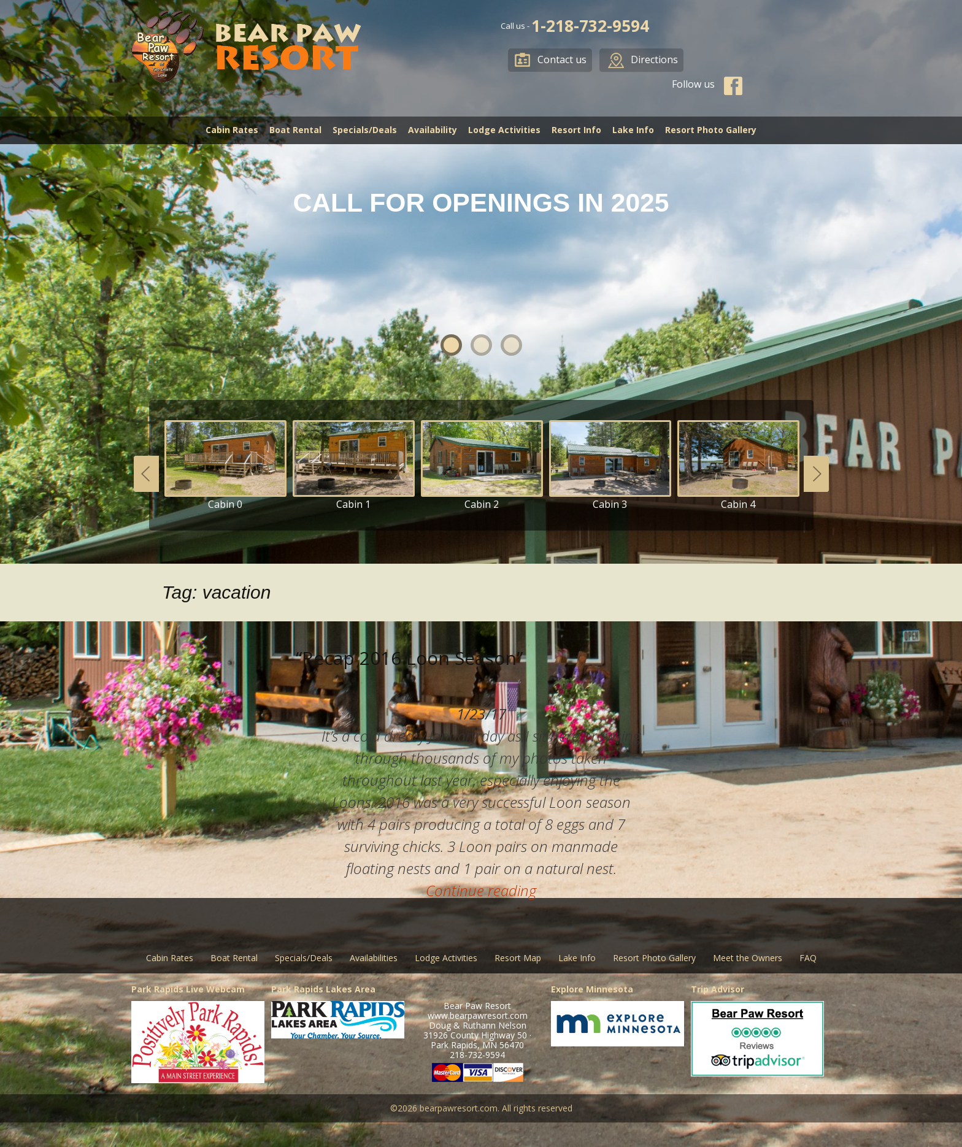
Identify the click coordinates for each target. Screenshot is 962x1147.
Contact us (562, 59)
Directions (654, 59)
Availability (432, 130)
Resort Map (517, 958)
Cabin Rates (232, 130)
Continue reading (481, 890)
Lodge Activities (504, 130)
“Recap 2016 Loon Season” (409, 657)
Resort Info (576, 130)
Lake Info (633, 130)
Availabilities (374, 958)
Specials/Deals (365, 130)
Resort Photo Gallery (710, 130)
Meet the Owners (747, 958)
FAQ (808, 958)
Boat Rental (295, 130)
